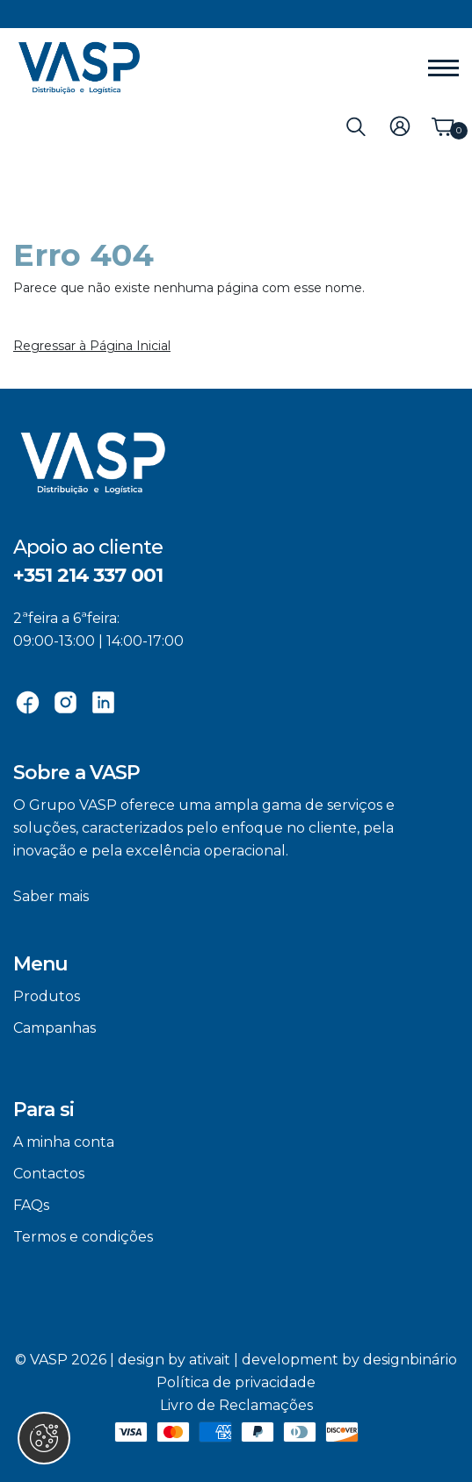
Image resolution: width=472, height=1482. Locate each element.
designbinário (410, 1359)
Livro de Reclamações (236, 1405)
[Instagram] (65, 701)
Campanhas (54, 1028)
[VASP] (79, 68)
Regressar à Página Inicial (92, 346)
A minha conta (63, 1142)
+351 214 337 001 (88, 575)
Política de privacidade (236, 1382)
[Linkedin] (103, 701)
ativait (209, 1359)
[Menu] (443, 68)
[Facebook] (27, 701)
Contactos (48, 1173)
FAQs (31, 1205)
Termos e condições (83, 1236)
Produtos (46, 996)
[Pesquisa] (356, 125)
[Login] (399, 125)
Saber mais (51, 896)
